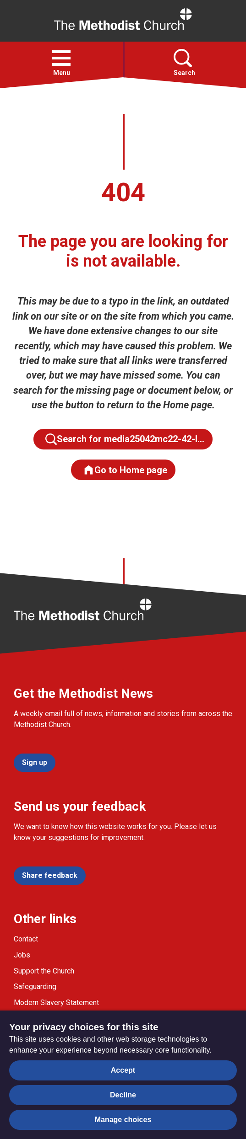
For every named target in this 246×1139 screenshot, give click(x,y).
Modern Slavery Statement (56, 1002)
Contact (26, 939)
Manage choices (123, 1119)
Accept (123, 1070)
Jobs (22, 955)
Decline (123, 1095)
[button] (61, 58)
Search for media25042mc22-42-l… (124, 439)
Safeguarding (35, 986)
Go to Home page (125, 470)
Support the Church (44, 971)
